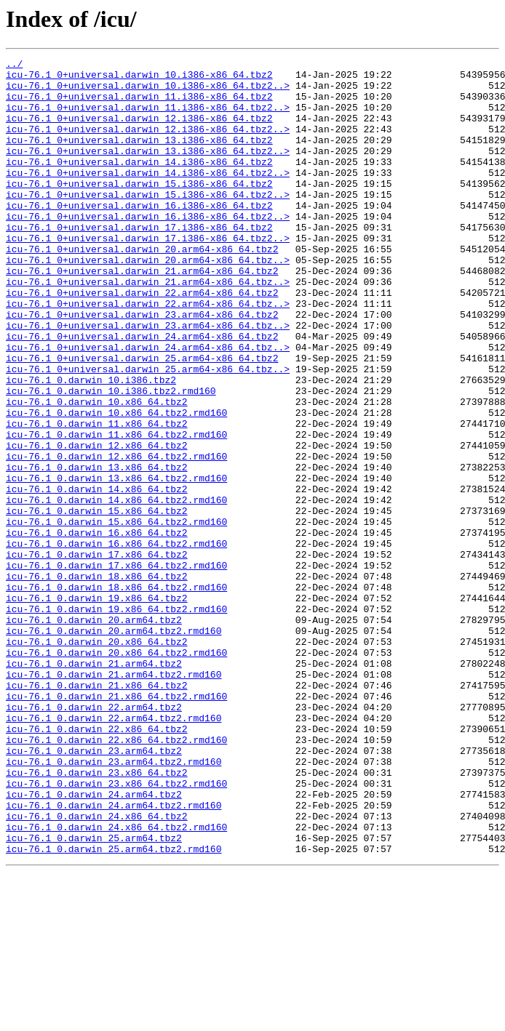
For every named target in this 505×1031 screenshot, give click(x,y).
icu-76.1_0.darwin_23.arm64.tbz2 (94, 889)
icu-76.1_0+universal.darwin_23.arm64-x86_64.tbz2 (142, 366)
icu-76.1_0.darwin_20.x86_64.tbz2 (97, 759)
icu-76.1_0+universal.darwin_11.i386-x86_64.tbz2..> (148, 117)
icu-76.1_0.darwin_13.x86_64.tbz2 (97, 549)
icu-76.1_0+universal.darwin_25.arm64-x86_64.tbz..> (148, 431)
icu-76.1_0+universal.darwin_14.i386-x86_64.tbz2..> (148, 196)
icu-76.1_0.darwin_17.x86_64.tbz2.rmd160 (116, 667)
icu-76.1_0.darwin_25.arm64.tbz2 (94, 994)
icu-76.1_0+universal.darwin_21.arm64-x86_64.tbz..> (148, 327)
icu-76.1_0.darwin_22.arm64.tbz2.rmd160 (113, 850)
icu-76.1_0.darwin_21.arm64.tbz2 (94, 785)
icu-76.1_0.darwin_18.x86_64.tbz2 (97, 680)
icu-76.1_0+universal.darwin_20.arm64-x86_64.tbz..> (148, 301)
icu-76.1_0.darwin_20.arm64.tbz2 (94, 732)
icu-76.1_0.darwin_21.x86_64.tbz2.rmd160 (116, 824)
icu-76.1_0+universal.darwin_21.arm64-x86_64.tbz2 (142, 314)
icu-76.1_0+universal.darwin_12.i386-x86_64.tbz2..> (148, 144)
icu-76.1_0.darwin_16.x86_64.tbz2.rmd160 (116, 641)
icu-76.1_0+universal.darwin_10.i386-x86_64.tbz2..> (148, 91)
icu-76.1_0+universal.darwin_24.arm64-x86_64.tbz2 (142, 392)
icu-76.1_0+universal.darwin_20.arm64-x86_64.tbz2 (142, 287)
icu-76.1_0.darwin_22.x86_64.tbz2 (97, 863)
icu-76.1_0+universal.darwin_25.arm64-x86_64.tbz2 (142, 418)
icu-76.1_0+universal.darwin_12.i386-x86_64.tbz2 (139, 130)
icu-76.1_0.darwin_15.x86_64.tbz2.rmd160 (116, 615)
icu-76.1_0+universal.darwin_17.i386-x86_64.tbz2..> (148, 274)
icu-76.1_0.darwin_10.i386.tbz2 (91, 445)
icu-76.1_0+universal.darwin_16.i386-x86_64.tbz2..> (148, 248)
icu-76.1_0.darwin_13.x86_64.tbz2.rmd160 (116, 562)
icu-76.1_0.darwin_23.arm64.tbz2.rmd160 (113, 903)
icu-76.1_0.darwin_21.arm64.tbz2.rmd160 (113, 798)
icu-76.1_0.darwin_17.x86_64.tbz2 (97, 654)
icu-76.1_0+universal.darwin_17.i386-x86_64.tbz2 (139, 261)
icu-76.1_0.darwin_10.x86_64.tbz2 (97, 471)
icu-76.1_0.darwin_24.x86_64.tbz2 (97, 968)
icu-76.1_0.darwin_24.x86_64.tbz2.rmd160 (116, 981)
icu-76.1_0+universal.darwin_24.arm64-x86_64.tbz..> (148, 405)
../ (14, 65)
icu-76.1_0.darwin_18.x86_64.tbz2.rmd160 (116, 693)
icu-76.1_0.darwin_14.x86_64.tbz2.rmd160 (116, 588)
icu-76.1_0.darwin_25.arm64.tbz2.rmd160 (113, 1007)
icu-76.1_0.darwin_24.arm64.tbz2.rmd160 (113, 955)
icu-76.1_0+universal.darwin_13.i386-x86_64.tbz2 (139, 157)
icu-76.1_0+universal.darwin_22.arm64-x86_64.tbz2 (142, 340)
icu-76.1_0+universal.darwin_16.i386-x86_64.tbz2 (139, 235)
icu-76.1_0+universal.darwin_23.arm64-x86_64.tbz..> (148, 379)
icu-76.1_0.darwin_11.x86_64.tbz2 (97, 497)
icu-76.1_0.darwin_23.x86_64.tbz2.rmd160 (116, 929)
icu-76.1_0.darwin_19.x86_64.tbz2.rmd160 (116, 719)
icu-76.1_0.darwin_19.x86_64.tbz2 (97, 706)
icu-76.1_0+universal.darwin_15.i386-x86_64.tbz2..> (148, 222)
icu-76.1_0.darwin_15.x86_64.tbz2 (97, 602)
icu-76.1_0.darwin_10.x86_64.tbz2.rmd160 (116, 484)
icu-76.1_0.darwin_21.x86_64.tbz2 (97, 811)
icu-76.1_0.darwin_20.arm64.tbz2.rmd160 (113, 746)
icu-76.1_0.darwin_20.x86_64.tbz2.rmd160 (116, 772)
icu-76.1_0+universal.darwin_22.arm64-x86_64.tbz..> (148, 353)
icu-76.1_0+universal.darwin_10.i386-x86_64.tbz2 (139, 78)
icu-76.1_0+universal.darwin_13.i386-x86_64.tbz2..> (148, 170)
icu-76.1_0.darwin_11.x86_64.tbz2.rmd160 (116, 510)
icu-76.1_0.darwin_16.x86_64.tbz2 (97, 628)
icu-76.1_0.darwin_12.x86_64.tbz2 (97, 523)
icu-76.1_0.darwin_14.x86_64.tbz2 (97, 575)
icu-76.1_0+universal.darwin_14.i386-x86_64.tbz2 (139, 183)
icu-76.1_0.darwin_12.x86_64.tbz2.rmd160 (116, 536)
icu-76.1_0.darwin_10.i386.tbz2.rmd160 (111, 458)
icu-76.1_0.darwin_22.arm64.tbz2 (94, 837)
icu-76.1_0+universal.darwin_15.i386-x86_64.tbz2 (139, 209)
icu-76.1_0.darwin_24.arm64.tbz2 (94, 942)
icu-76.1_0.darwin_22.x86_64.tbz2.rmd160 (116, 876)
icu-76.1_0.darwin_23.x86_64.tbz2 (97, 916)
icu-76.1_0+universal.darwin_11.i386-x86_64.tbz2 (139, 104)
